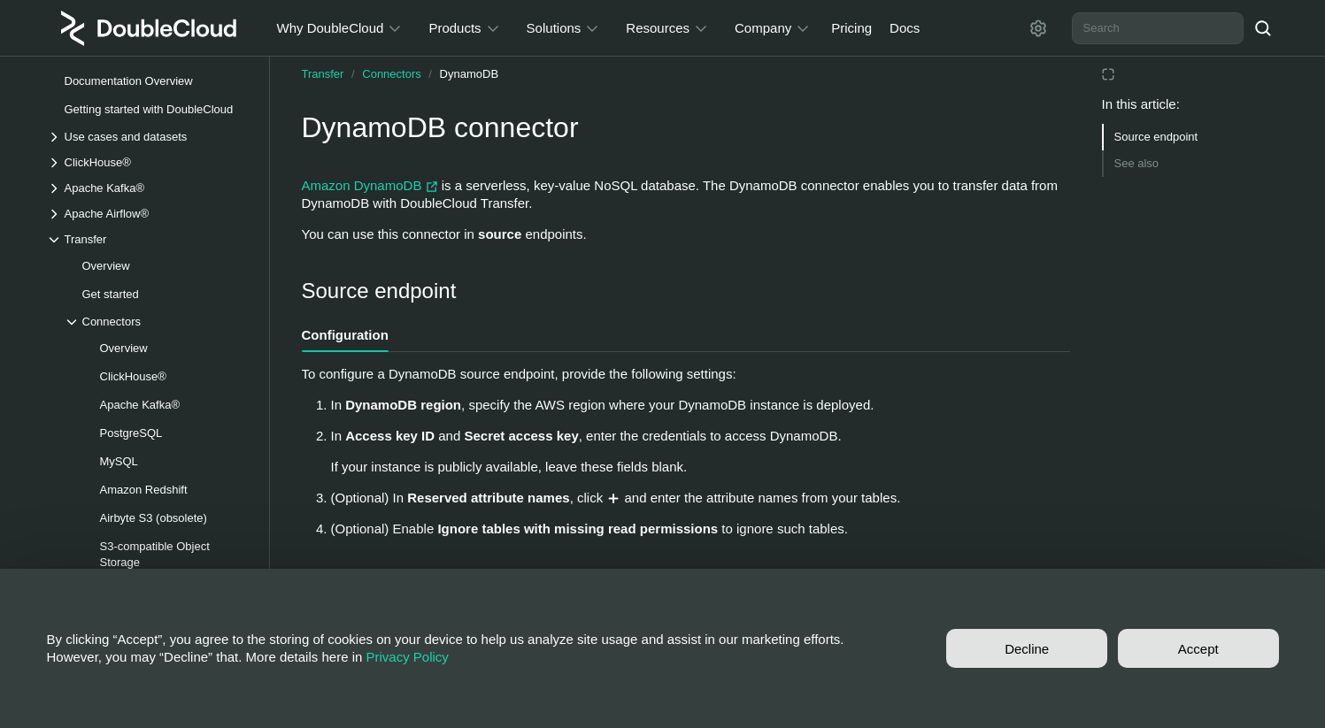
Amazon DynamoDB (372, 185)
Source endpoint (1156, 136)
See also (1136, 163)
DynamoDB (469, 73)
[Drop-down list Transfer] (148, 239)
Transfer (323, 73)
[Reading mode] (1108, 74)
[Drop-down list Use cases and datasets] (148, 136)
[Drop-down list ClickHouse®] (148, 162)
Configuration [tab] (345, 334)
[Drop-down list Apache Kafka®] (148, 188)
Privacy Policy (407, 656)
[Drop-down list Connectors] (157, 321)
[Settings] (1038, 28)
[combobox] (1158, 28)
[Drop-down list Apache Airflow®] (148, 213)
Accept (1198, 648)
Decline (1027, 648)
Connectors (391, 73)
